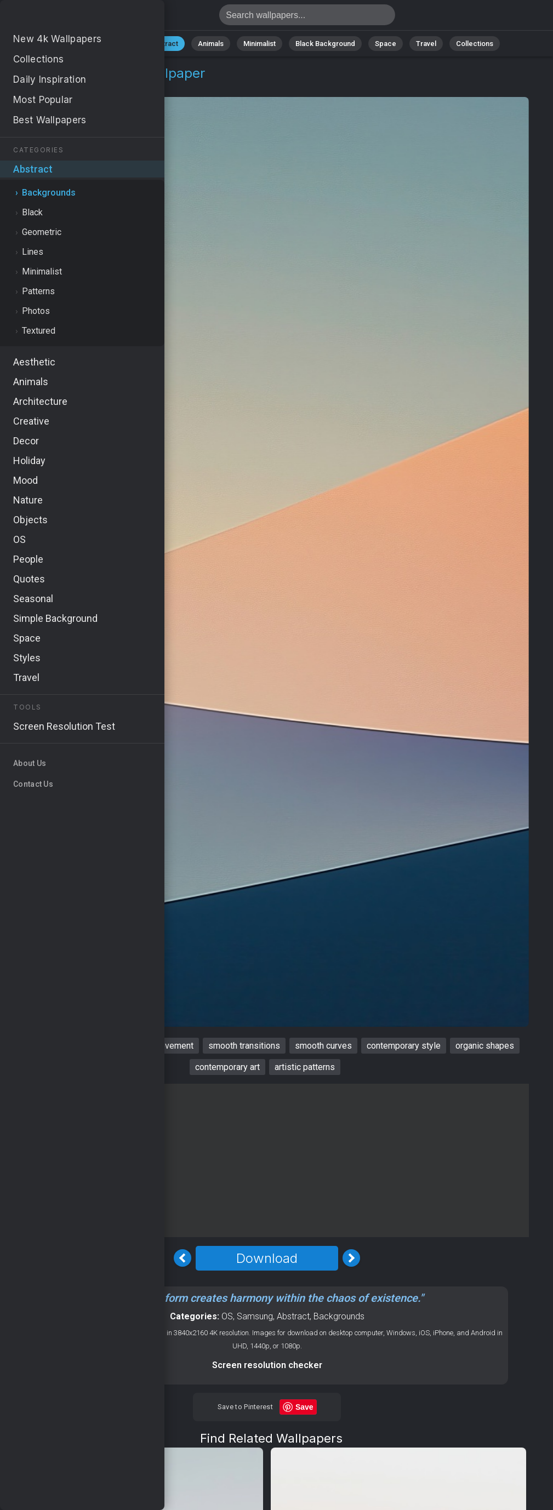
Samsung (255, 1316)
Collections (474, 43)
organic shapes (484, 1045)
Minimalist (259, 43)
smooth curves (323, 1045)
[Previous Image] (182, 1258)
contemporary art (227, 1067)
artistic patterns (305, 1067)
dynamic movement (156, 1045)
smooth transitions (244, 1045)
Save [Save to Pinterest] (304, 1407)
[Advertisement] (267, 1160)
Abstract (164, 43)
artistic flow (81, 1045)
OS (227, 1316)
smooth (29, 1045)
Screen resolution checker (267, 1365)
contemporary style (404, 1045)
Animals (211, 43)
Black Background (325, 43)
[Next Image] (351, 1258)
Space (385, 43)
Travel (426, 43)
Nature (119, 43)
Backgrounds (106, 86)
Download (267, 1258)
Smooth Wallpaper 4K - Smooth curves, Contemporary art (65, 18)
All (84, 43)
